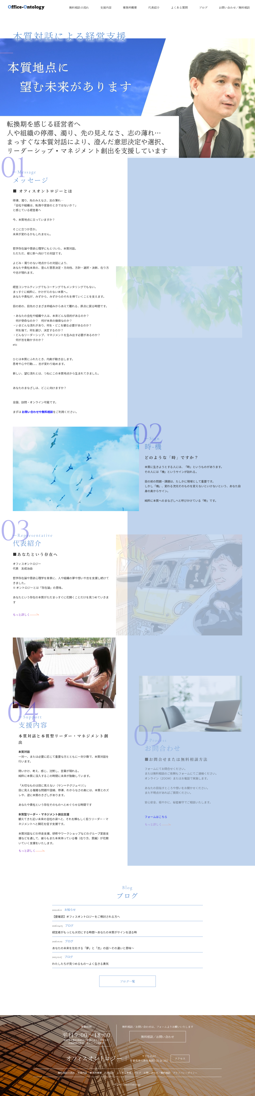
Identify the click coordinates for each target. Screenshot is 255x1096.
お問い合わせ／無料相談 (234, 7)
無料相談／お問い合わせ (157, 1037)
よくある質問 (179, 7)
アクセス (180, 1058)
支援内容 (105, 7)
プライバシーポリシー (185, 1073)
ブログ (203, 7)
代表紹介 (154, 7)
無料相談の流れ (79, 7)
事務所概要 (130, 7)
